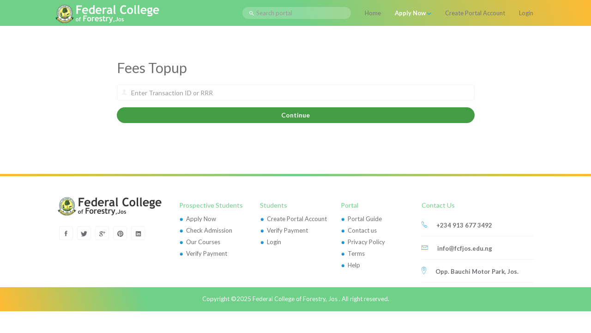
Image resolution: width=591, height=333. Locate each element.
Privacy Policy (366, 242)
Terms (356, 253)
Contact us (362, 230)
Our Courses (203, 242)
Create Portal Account (475, 13)
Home (373, 13)
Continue (295, 115)
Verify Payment (206, 253)
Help (354, 265)
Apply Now (201, 218)
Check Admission (209, 230)
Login (526, 13)
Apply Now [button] (413, 13)
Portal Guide (365, 218)
